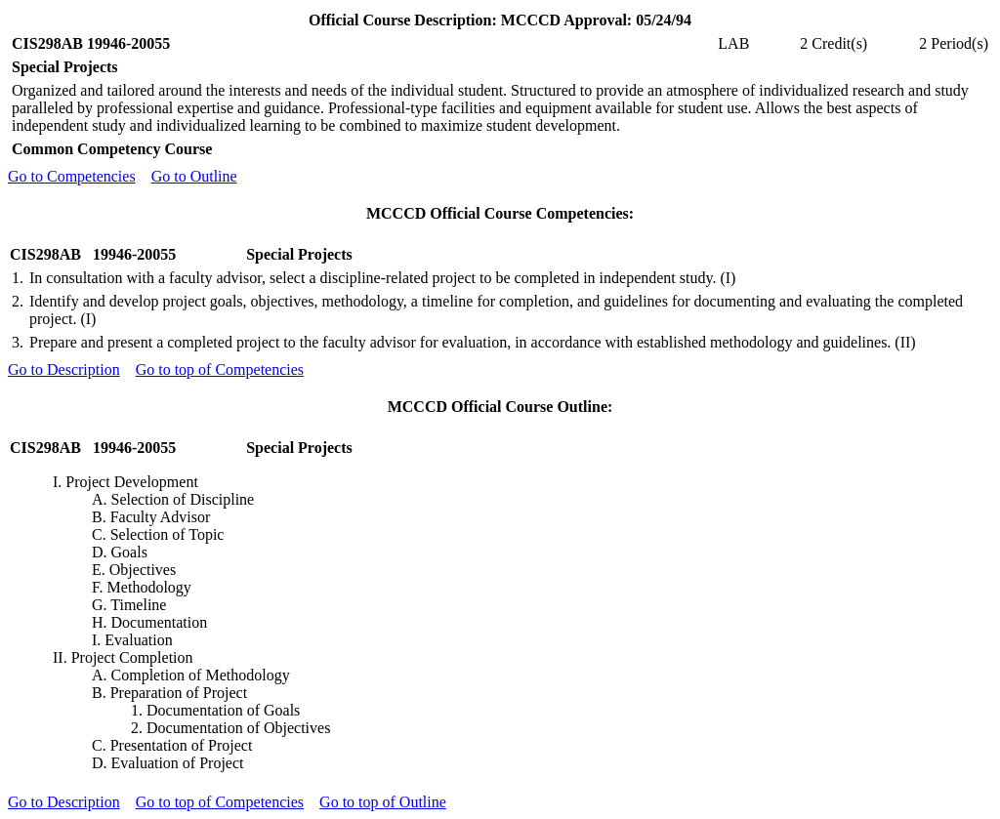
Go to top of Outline (382, 802)
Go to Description (64, 369)
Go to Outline (194, 176)
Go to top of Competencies (220, 369)
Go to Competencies (72, 176)
